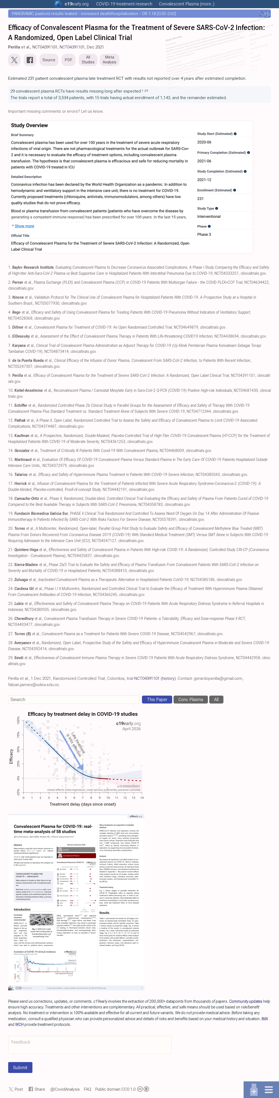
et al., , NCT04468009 (99, 450)
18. (10, 498)
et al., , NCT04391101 (133, 375)
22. (10, 564)
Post (19, 1089)
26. (10, 618)
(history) (168, 678)
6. (9, 336)
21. (10, 550)
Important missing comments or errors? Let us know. (55, 111)
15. (10, 459)
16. (10, 474)
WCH (19, 1024)
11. (10, 405)
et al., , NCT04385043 (117, 474)
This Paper (157, 699)
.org (77, 4)
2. (9, 282)
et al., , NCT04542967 (104, 634)
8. (9, 360)
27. (10, 634)
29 (146, 91)
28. (10, 643)
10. (10, 390)
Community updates (245, 1001)
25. (10, 603)
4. (9, 312)
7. (9, 345)
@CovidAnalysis (65, 1089)
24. (10, 588)
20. (10, 528)
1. (9, 267)
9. (9, 375)
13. (10, 435)
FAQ (87, 1089)
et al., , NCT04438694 (125, 336)
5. (9, 327)
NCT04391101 (72, 47)
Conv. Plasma (190, 699)
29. (10, 658)
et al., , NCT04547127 (138, 534)
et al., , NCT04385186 (114, 579)
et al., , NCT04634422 (140, 282)
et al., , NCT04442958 (137, 658)
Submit (20, 1067)
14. (10, 450)
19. (10, 513)
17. (10, 483)
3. (9, 297)
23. (10, 579)
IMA (265, 1019)
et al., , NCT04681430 (136, 390)
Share (40, 1089)
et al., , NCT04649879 (105, 327)
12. (10, 420)
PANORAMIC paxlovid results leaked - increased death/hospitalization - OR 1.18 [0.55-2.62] (94, 13)
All (216, 699)
